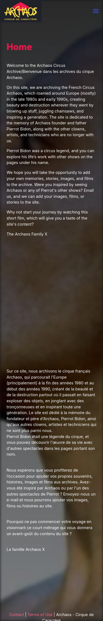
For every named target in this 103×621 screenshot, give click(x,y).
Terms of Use (39, 614)
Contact (16, 614)
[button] (95, 11)
